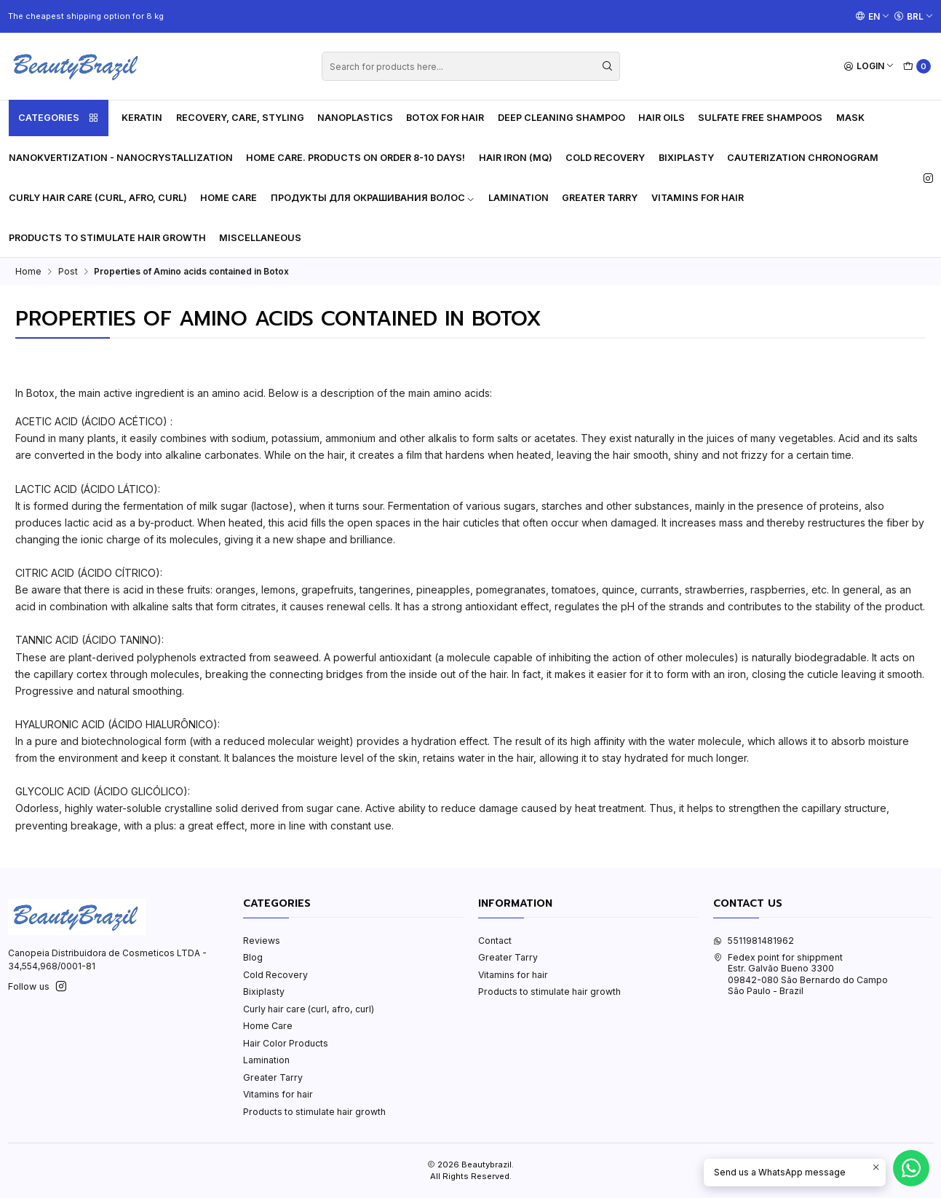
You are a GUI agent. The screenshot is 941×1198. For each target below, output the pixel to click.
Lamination (518, 197)
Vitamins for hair (697, 197)
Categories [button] (58, 118)
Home (28, 271)
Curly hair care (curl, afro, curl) (98, 197)
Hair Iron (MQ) (515, 157)
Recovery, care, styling (240, 117)
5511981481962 (753, 940)
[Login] (869, 67)
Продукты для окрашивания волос (373, 197)
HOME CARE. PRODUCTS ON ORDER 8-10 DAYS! (355, 157)
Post (68, 271)
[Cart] (917, 66)
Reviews (261, 940)
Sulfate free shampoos (760, 117)
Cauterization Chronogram (802, 157)
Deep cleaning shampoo (561, 117)
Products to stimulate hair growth (107, 237)
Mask (850, 117)
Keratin (142, 117)
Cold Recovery (605, 157)
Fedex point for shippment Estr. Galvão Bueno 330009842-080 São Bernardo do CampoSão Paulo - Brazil (800, 974)
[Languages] (872, 16)
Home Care (228, 197)
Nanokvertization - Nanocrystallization (121, 157)
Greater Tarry (600, 197)
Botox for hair (445, 117)
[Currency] (914, 16)
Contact (495, 940)
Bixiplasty (686, 157)
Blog (253, 957)
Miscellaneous (260, 237)
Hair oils (661, 117)
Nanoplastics (355, 117)
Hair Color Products (285, 1043)
